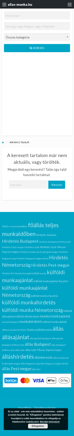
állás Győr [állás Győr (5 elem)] (20, 350)
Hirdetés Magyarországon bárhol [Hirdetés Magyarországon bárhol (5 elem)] (32, 258)
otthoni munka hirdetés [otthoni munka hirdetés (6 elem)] (14, 329)
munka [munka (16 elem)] (45, 316)
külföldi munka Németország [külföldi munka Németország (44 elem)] (32, 310)
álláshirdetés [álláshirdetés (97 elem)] (18, 356)
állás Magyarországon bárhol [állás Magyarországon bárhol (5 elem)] (54, 363)
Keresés (37, 48)
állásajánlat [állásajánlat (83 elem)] (15, 337)
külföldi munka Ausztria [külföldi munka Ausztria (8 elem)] (44, 295)
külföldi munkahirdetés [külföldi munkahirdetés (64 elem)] (29, 302)
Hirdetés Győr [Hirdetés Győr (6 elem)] (32, 247)
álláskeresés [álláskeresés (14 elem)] (44, 357)
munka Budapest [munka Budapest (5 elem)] (10, 322)
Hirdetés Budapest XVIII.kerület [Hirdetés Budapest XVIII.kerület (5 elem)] (55, 242)
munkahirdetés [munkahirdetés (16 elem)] (31, 321)
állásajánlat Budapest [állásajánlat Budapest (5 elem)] (40, 338)
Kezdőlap (24, 408)
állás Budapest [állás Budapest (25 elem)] (38, 344)
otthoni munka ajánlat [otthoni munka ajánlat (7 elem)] (55, 321)
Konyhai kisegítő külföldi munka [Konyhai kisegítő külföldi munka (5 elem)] (30, 273)
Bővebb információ (50, 422)
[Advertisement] (37, 95)
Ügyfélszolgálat (45, 408)
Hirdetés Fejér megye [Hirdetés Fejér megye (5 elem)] (13, 247)
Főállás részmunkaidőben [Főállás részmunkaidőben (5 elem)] (14, 226)
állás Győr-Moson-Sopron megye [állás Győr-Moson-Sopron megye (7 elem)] (43, 350)
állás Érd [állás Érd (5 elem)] (36, 369)
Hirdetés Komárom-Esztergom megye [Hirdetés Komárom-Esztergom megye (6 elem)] (39, 251)
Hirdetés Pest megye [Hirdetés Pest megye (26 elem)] (50, 265)
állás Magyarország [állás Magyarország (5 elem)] (30, 363)
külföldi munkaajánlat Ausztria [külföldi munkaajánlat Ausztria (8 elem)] (51, 281)
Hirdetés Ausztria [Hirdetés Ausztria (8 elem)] (46, 235)
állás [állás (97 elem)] (58, 328)
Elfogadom (38, 426)
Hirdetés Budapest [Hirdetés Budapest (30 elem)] (20, 241)
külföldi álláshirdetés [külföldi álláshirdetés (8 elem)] (27, 316)
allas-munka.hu (20, 4)
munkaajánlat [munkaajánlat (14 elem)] (60, 316)
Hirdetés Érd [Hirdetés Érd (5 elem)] (8, 273)
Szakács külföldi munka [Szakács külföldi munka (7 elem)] (39, 329)
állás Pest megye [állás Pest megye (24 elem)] (16, 368)
